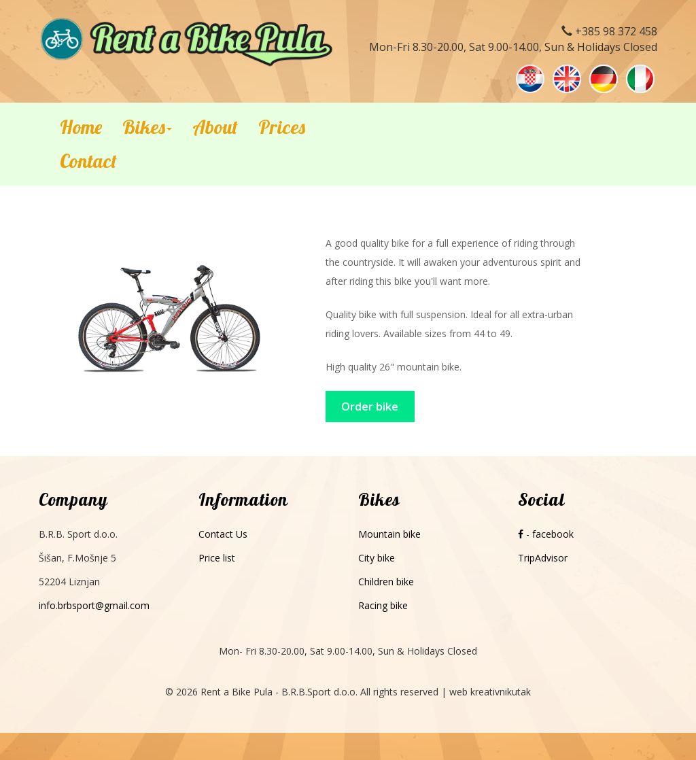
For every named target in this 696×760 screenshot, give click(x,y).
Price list (216, 557)
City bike (376, 557)
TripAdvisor (543, 557)
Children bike (386, 581)
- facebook (546, 534)
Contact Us (222, 534)
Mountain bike (389, 534)
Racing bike (383, 605)
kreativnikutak (500, 691)
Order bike (369, 406)
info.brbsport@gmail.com (94, 605)
